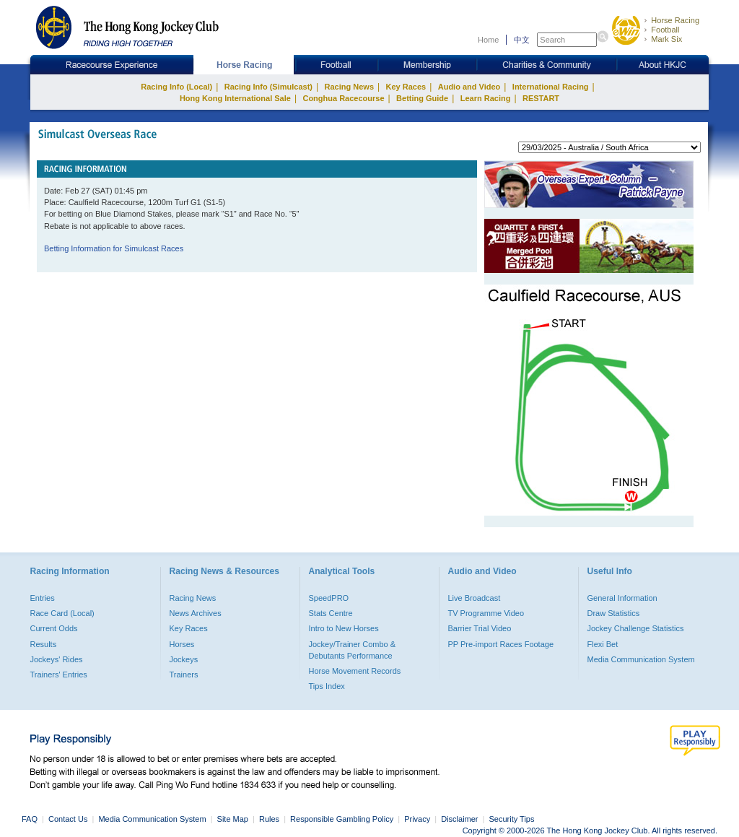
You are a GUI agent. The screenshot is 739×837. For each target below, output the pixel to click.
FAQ (30, 819)
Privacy (417, 819)
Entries (42, 598)
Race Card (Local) (62, 613)
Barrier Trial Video (480, 628)
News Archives (196, 613)
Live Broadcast (474, 598)
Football (665, 29)
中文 (522, 39)
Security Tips (512, 819)
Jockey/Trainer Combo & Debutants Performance (352, 650)
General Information (622, 598)
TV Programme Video (486, 613)
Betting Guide (422, 98)
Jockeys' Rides (56, 659)
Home (488, 39)
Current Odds (54, 628)
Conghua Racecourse (343, 98)
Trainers (184, 674)
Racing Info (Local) (176, 86)
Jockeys (184, 659)
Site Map (232, 819)
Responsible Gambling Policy (341, 819)
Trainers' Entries (58, 674)
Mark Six (666, 39)
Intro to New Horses (344, 628)
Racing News (349, 86)
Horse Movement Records (355, 671)
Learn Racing (485, 98)
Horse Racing (675, 20)
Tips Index (327, 686)
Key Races (406, 86)
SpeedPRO (329, 598)
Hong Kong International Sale (235, 98)
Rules (270, 819)
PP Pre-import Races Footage (501, 644)
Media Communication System (641, 659)
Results (43, 644)
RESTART (540, 98)
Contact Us (67, 819)
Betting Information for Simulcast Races (113, 248)
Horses (182, 644)
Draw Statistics (613, 613)
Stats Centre (331, 613)
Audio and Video (469, 86)
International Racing (550, 86)
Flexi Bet (602, 644)
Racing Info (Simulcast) (268, 86)
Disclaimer (459, 819)
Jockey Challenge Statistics (635, 628)
